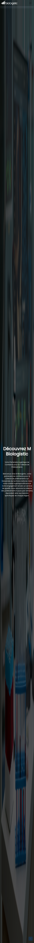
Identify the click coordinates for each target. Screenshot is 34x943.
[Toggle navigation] (30, 3)
